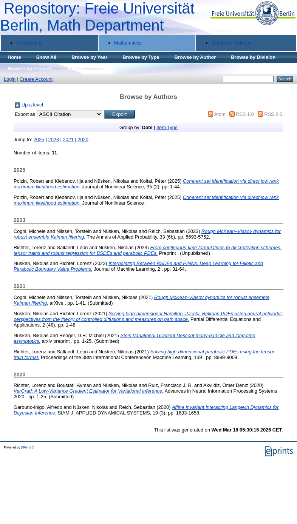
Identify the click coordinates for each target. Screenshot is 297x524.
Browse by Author (195, 57)
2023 (53, 139)
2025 (39, 139)
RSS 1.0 (245, 114)
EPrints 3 (27, 447)
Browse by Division (253, 57)
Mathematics (128, 43)
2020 (82, 139)
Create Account (36, 79)
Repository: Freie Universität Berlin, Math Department (97, 17)
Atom (220, 114)
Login (9, 79)
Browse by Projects (30, 68)
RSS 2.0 (273, 114)
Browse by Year (89, 57)
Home (14, 57)
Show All (46, 57)
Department (29, 43)
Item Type (167, 127)
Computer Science (231, 43)
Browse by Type (140, 57)
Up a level (32, 105)
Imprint (76, 68)
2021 (68, 139)
